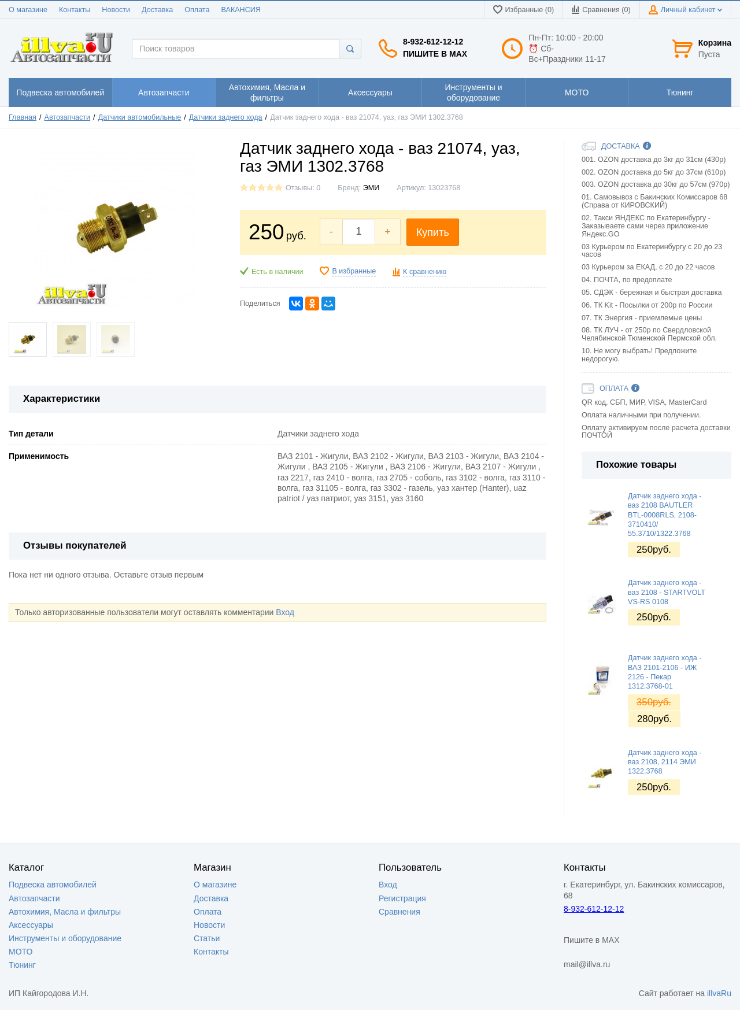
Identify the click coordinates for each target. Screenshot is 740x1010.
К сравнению (424, 272)
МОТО (20, 951)
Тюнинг (22, 965)
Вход (285, 612)
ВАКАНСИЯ (241, 10)
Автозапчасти (68, 117)
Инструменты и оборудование (65, 938)
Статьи (207, 938)
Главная (22, 117)
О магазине (28, 10)
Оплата (196, 10)
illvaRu (719, 993)
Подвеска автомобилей (53, 884)
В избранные (354, 271)
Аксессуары (31, 925)
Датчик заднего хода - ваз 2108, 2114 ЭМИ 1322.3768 (664, 762)
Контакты (74, 10)
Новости (116, 10)
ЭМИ (371, 188)
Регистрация (402, 898)
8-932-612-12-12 (433, 41)
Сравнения (399, 911)
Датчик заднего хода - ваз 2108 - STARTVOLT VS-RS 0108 (666, 592)
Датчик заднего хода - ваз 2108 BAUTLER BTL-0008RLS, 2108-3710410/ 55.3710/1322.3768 (664, 515)
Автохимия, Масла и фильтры (65, 911)
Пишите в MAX (435, 53)
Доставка (157, 10)
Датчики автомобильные (140, 117)
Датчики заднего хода (225, 117)
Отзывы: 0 (303, 188)
